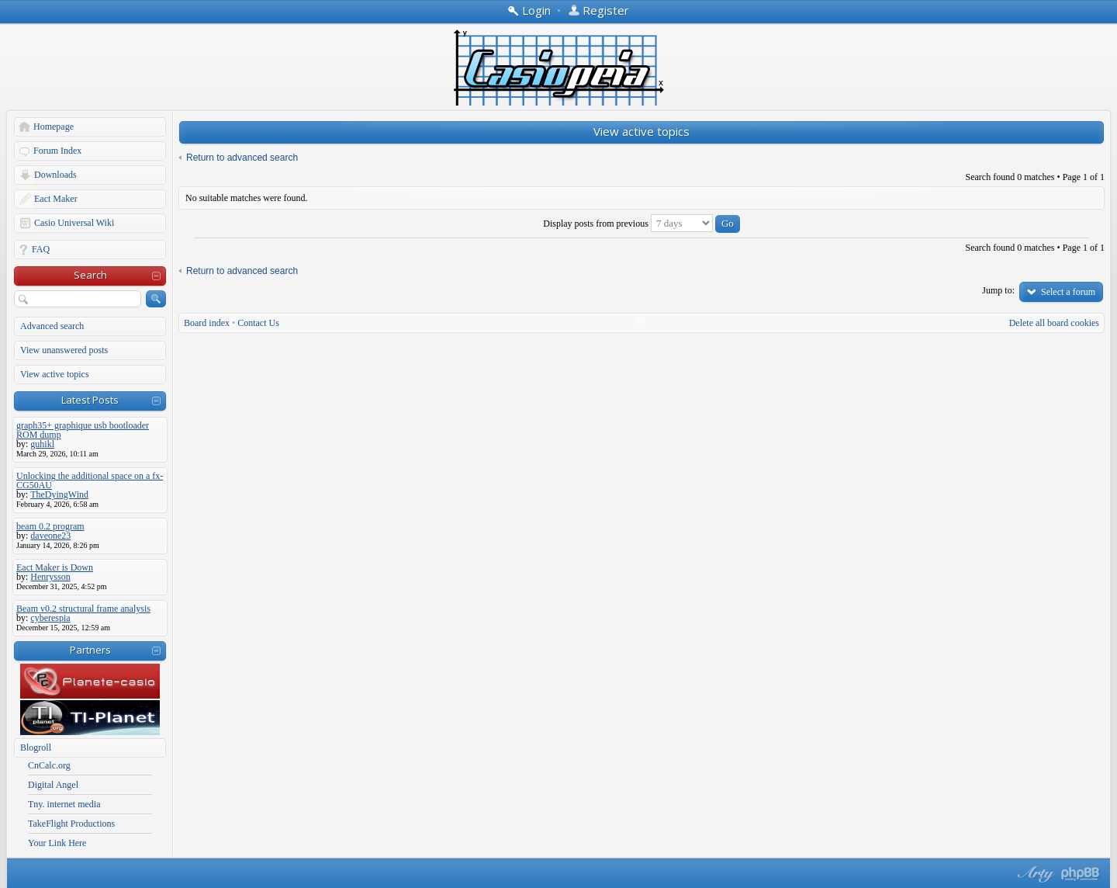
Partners (90, 650)
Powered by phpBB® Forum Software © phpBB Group (1080, 874)
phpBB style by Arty (1034, 874)
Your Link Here (57, 843)
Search (90, 275)
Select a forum (1068, 292)
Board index (207, 322)
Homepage (53, 126)
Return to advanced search (242, 157)
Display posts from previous (641, 223)
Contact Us (258, 322)
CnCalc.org (49, 765)
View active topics (54, 374)
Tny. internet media (64, 804)
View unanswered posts (64, 350)
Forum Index (57, 150)
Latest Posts (90, 400)
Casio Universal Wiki (74, 222)
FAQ (41, 249)
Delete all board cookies (1054, 322)
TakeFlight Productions (71, 823)
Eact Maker (56, 198)
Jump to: (998, 290)
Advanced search (52, 326)
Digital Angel (53, 784)
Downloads (55, 174)
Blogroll (35, 747)
